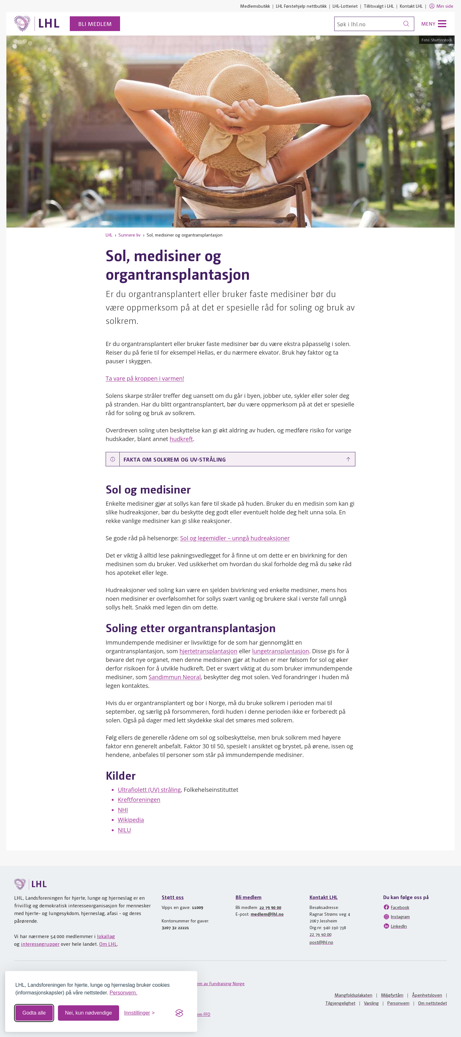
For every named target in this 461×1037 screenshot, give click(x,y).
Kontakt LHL (411, 6)
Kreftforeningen (139, 799)
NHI (123, 810)
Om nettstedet (432, 1003)
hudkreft (181, 439)
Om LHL (108, 943)
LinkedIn (395, 926)
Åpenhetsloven (427, 995)
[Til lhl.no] (37, 24)
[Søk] (374, 24)
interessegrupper (40, 943)
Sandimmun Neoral (175, 677)
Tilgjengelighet (340, 1003)
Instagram (396, 916)
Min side (441, 6)
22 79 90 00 (270, 907)
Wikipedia (131, 820)
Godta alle (34, 1013)
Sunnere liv (129, 234)
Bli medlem (95, 23)
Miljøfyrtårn (392, 995)
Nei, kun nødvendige (88, 1013)
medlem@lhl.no (267, 914)
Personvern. (123, 992)
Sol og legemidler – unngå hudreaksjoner (235, 538)
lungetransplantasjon (280, 651)
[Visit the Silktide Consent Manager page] (179, 1013)
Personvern (398, 1003)
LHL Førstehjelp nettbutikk (301, 6)
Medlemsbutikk (255, 6)
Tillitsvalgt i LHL (379, 6)
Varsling (371, 1003)
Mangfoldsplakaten (353, 995)
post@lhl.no (321, 942)
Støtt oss (173, 897)
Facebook (396, 907)
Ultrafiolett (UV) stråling (149, 789)
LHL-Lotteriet (345, 6)
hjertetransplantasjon (208, 651)
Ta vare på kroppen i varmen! (145, 378)
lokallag (106, 936)
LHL (109, 234)
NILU (124, 830)
